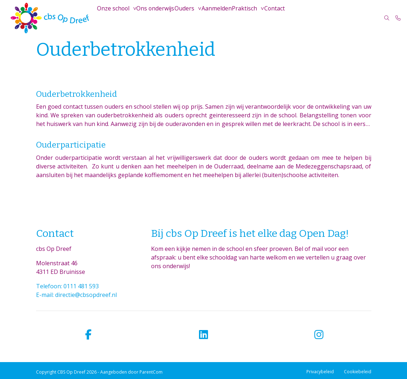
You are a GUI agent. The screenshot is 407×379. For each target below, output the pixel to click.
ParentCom (151, 372)
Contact (280, 17)
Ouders (187, 17)
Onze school (114, 17)
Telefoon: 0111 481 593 (67, 286)
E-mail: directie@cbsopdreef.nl (76, 295)
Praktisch (249, 17)
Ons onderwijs (157, 17)
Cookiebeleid (357, 372)
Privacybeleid (320, 372)
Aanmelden (220, 17)
